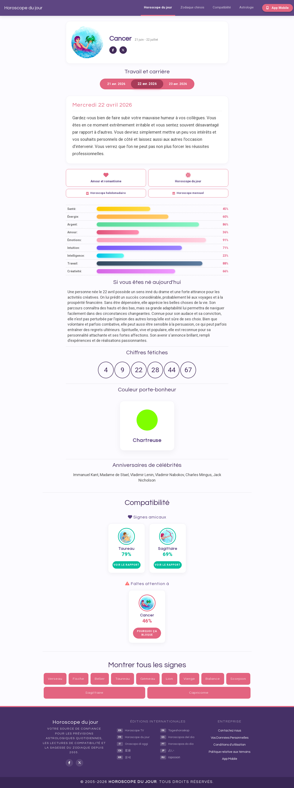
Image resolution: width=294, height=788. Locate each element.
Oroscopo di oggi (132, 744)
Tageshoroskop (174, 730)
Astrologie (246, 7)
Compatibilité (222, 7)
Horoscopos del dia (177, 737)
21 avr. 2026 (116, 84)
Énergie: (73, 216)
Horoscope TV (130, 730)
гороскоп (170, 757)
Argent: (72, 224)
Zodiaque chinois (192, 7)
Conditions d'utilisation (229, 744)
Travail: (72, 263)
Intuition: (73, 248)
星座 (124, 751)
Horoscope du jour (23, 7)
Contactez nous (229, 730)
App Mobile (277, 8)
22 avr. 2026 (146, 84)
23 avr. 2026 (178, 84)
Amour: (72, 232)
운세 (124, 757)
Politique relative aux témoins (229, 751)
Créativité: (74, 271)
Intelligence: (76, 255)
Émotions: (74, 240)
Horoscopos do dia (177, 744)
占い (167, 751)
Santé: (71, 209)
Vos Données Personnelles (229, 737)
